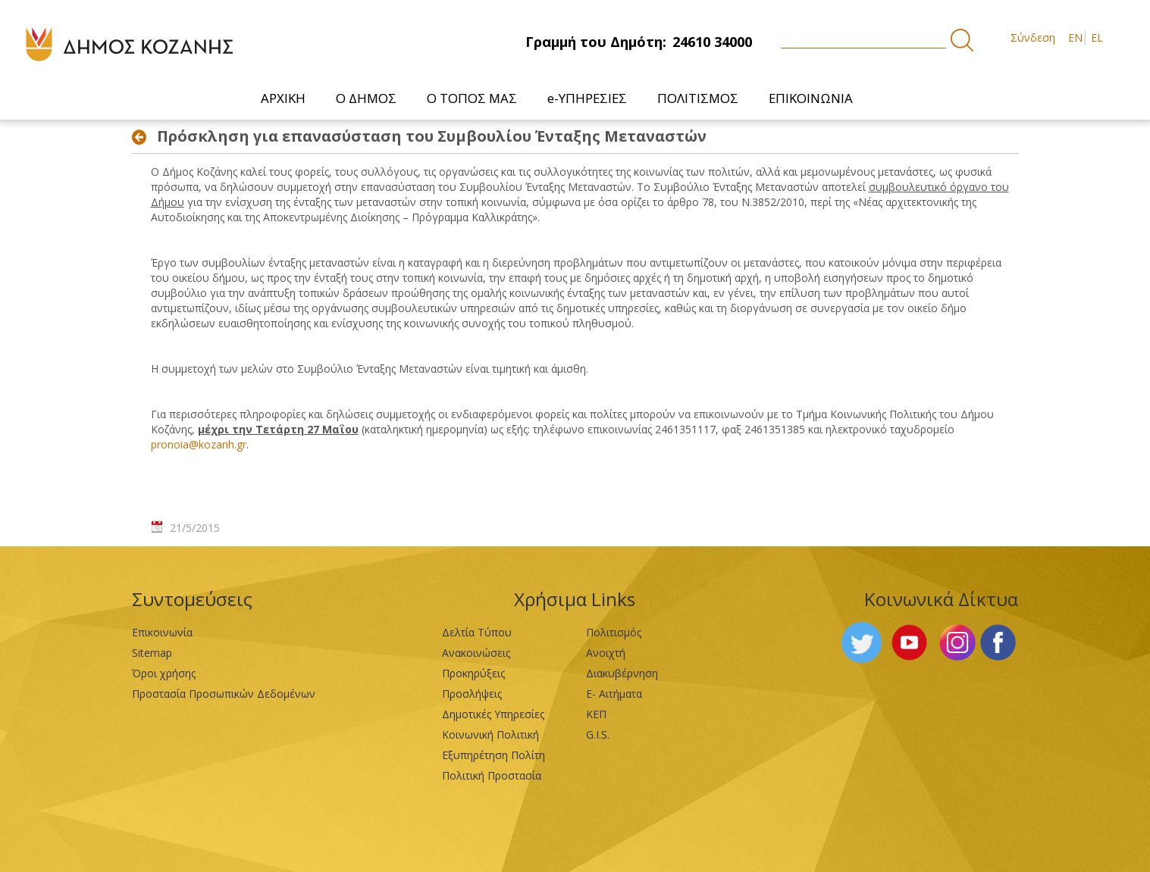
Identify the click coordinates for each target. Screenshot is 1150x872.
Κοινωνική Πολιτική (490, 734)
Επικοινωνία (162, 632)
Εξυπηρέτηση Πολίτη (493, 755)
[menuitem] (283, 98)
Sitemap (152, 652)
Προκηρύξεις (473, 673)
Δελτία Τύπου (477, 632)
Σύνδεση (1033, 37)
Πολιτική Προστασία (491, 775)
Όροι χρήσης (164, 673)
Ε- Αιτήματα (614, 693)
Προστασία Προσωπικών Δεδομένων (223, 693)
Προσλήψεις (472, 693)
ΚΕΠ (596, 714)
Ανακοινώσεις (476, 652)
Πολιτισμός (613, 632)
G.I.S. (597, 734)
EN (1075, 37)
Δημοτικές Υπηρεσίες (493, 714)
